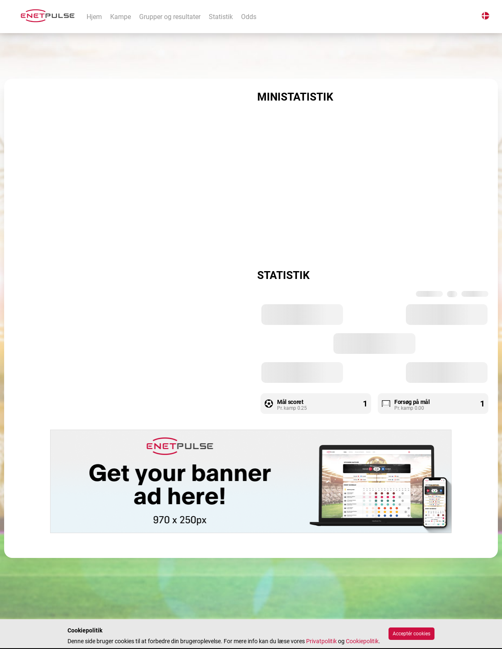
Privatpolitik (321, 641)
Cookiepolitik (362, 641)
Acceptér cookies (411, 634)
